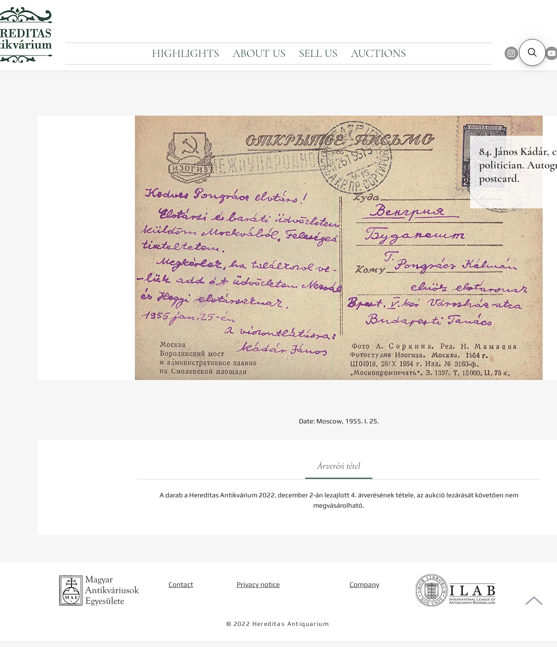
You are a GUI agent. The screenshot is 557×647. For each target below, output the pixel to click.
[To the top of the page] (533, 600)
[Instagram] (511, 53)
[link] (338, 466)
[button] (532, 52)
